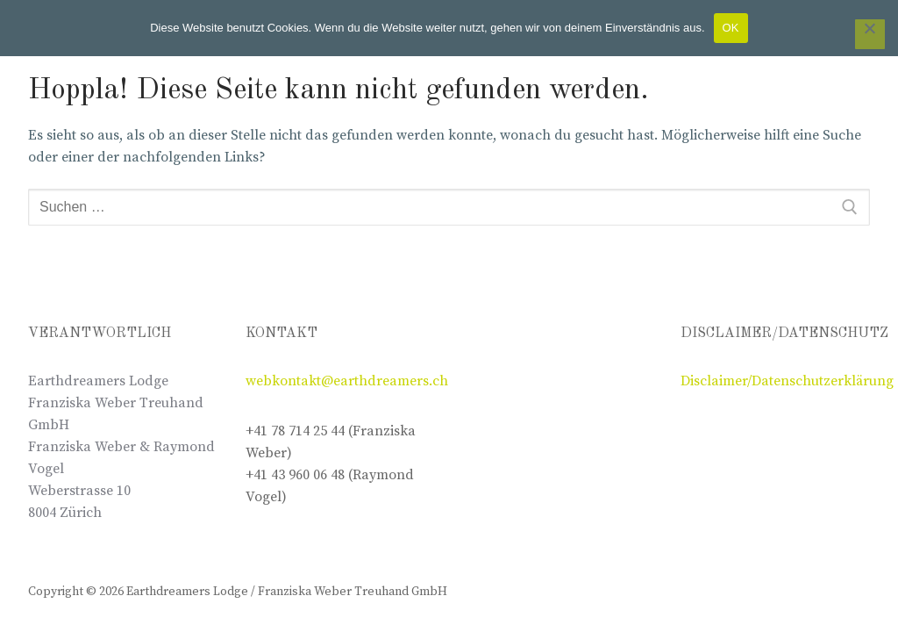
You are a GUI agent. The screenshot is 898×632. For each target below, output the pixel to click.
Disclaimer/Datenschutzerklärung (787, 381)
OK (731, 27)
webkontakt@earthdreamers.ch (347, 381)
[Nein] (870, 34)
